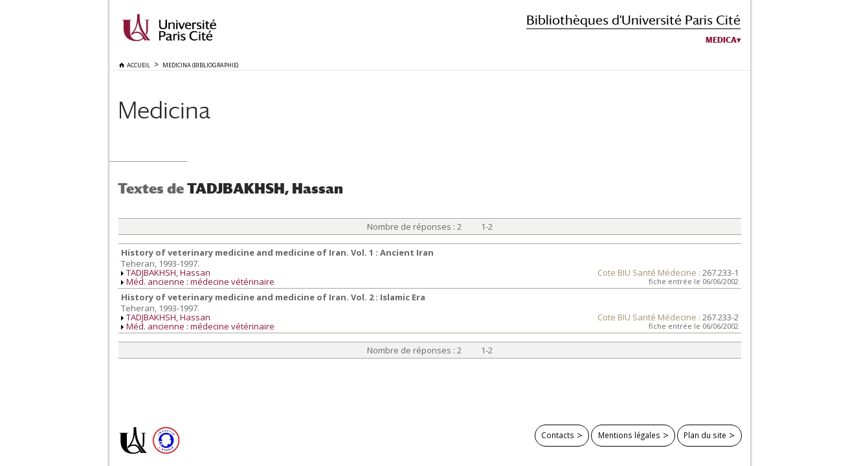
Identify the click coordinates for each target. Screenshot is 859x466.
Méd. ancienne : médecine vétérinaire (200, 281)
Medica (721, 40)
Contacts (557, 435)
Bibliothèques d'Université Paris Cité (633, 19)
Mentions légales (629, 435)
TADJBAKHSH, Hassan (168, 272)
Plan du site (705, 435)
